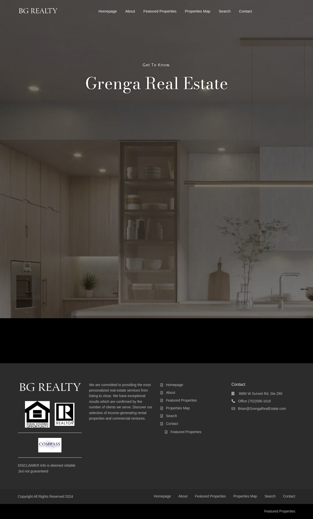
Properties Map (197, 11)
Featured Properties (160, 11)
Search (225, 11)
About (130, 11)
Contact (245, 11)
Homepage (107, 11)
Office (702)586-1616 (254, 401)
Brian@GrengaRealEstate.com (262, 409)
